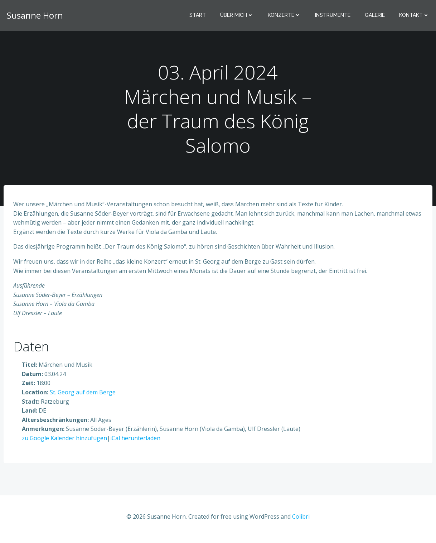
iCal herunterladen (136, 442)
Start (199, 16)
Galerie (376, 16)
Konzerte (285, 16)
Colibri (301, 522)
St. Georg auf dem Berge (83, 396)
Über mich (238, 16)
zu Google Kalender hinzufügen (64, 442)
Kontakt (416, 16)
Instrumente (334, 16)
